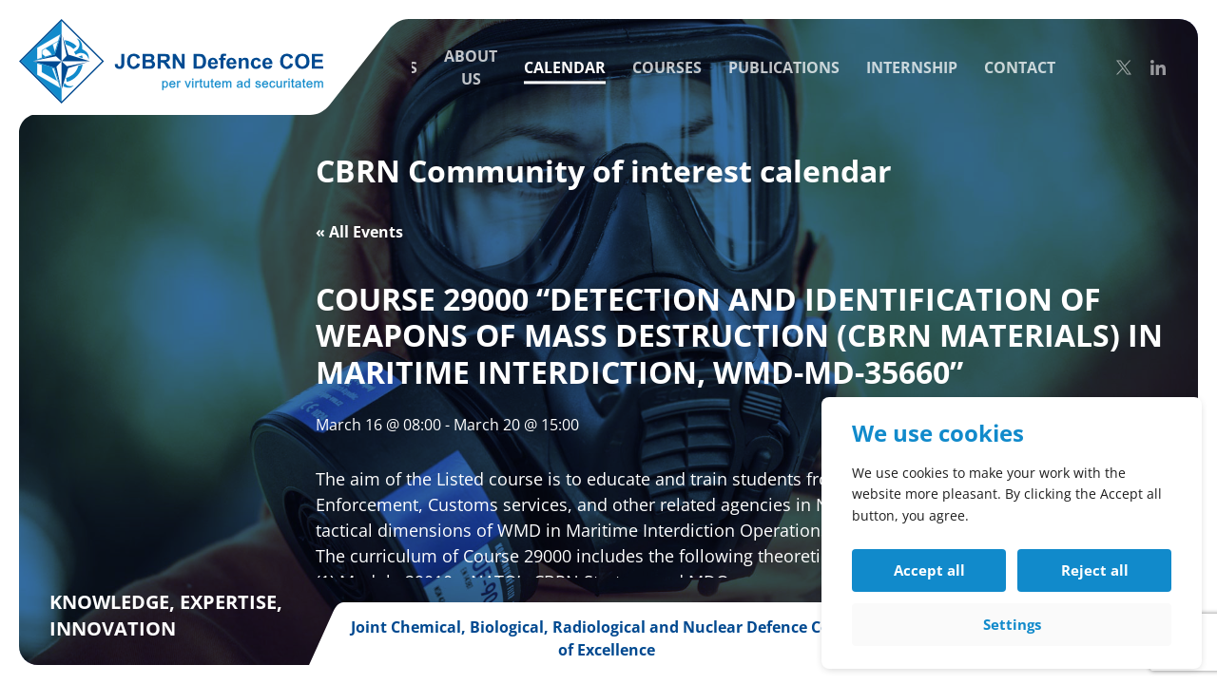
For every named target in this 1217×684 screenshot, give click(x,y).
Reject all (1095, 570)
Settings (1012, 624)
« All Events (359, 231)
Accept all (929, 570)
